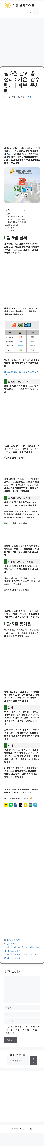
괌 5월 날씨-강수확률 (19, 222)
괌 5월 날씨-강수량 (18, 219)
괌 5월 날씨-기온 (17, 216)
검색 (33, 1065)
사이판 (11, 154)
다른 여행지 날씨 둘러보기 (15, 1059)
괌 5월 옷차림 (12, 225)
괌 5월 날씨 (11, 213)
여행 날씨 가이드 (24, 5)
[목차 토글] (24, 210)
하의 (12, 230)
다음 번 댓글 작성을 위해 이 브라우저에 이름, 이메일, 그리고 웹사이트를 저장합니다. (23, 1034)
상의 (12, 228)
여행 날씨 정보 (13, 944)
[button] (29, 11)
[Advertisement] (22, 41)
